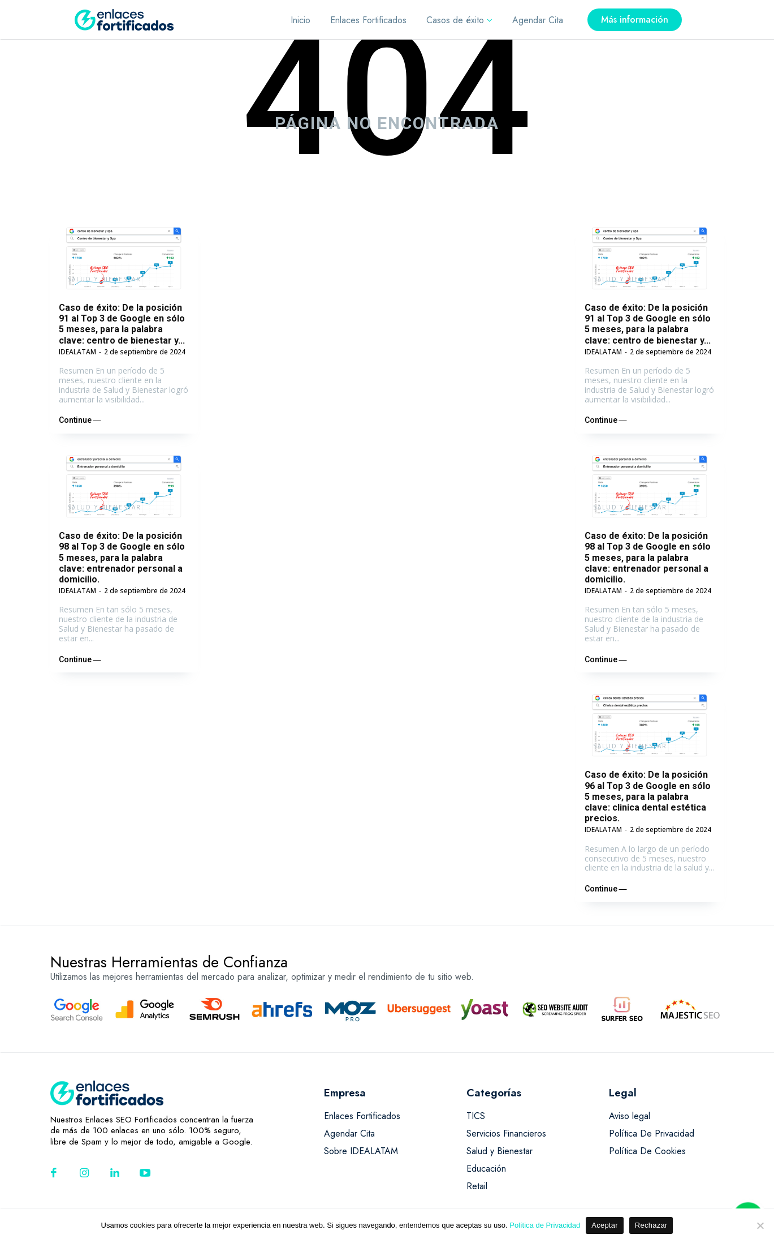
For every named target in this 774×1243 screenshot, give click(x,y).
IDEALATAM (77, 352)
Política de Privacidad (544, 1225)
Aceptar (604, 1225)
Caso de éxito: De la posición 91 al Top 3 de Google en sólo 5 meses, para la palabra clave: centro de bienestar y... (122, 324)
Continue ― (80, 420)
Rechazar (651, 1225)
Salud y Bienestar (104, 279)
